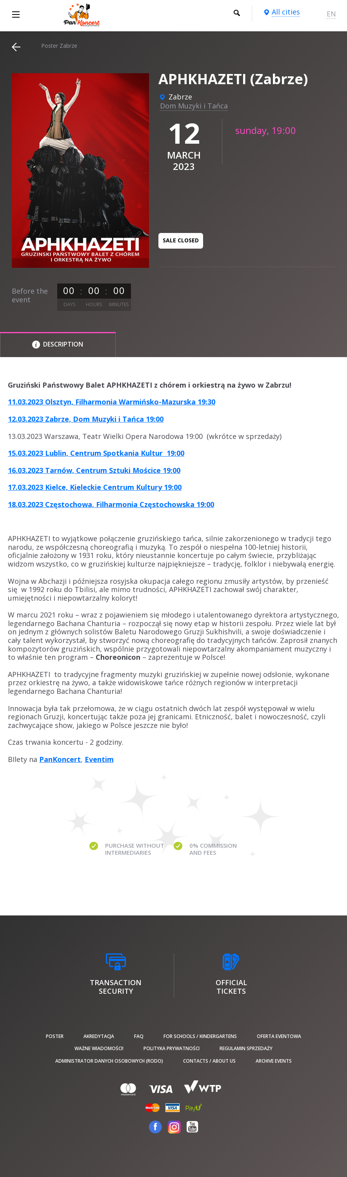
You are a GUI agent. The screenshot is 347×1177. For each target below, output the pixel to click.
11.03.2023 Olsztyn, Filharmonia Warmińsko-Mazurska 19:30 (111, 401)
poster (55, 1036)
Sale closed (181, 240)
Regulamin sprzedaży (246, 1048)
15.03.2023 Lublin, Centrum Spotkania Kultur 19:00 (96, 453)
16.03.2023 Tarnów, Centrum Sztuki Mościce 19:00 (94, 470)
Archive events (274, 1061)
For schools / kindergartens (200, 1036)
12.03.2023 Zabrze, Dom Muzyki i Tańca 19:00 (86, 419)
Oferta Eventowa (279, 1036)
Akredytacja (99, 1036)
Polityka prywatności (172, 1048)
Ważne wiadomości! (99, 1048)
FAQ (139, 1036)
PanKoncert (60, 759)
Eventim (99, 759)
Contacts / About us (209, 1061)
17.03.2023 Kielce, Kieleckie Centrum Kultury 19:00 (95, 487)
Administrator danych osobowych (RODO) (109, 1061)
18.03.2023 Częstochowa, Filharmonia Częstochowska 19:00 (111, 504)
